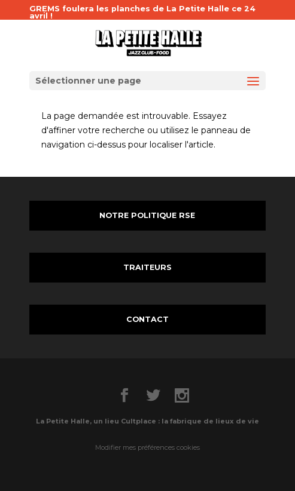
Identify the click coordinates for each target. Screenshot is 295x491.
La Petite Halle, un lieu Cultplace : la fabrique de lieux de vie (147, 421)
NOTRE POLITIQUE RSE (147, 215)
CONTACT (147, 319)
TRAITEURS (147, 267)
